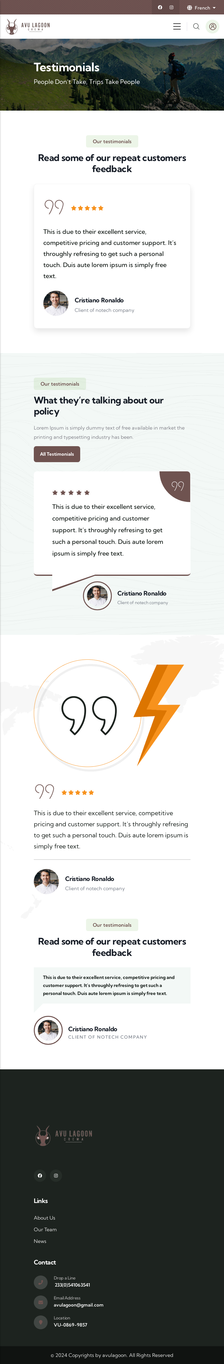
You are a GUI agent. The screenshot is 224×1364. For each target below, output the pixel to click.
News (40, 1241)
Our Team (45, 1229)
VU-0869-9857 (70, 1325)
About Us (44, 1218)
